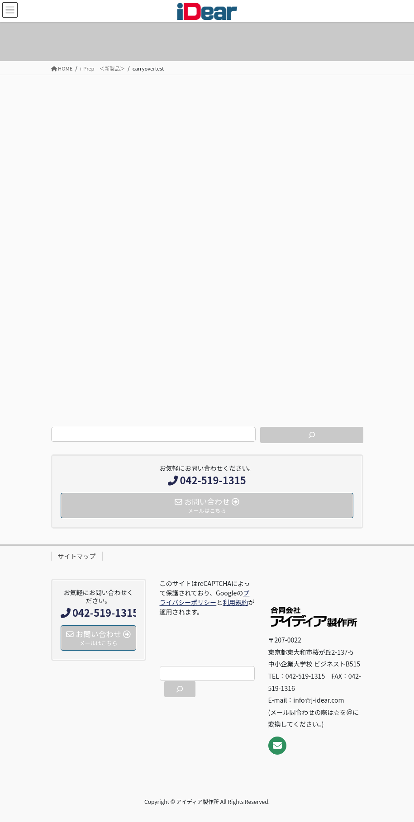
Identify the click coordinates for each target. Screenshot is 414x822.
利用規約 (235, 602)
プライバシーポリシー (205, 597)
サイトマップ (77, 556)
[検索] (311, 435)
